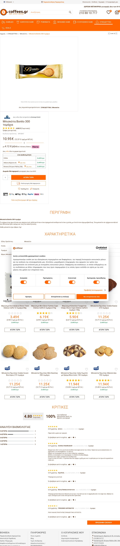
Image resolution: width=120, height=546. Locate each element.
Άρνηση (28, 296)
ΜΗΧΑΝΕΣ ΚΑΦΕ (61, 22)
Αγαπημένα (24, 189)
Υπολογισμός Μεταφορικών (30, 183)
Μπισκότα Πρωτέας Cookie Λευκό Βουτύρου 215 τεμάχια (15, 374)
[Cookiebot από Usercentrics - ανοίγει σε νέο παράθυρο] (97, 248)
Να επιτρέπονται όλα (92, 296)
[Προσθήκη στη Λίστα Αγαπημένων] (27, 302)
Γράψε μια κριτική (9, 130)
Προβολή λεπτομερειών (93, 290)
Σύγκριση (36, 189)
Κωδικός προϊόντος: (10, 134)
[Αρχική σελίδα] (14, 15)
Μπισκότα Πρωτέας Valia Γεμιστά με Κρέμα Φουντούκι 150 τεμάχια (74, 374)
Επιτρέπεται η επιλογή (60, 296)
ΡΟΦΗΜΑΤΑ (43, 22)
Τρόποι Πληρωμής (6, 541)
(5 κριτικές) (25, 128)
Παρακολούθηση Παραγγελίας (53, 2)
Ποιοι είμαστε (35, 536)
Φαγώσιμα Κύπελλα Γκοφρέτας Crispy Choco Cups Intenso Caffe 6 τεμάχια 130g (74, 308)
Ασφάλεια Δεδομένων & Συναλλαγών (13, 543)
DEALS (6, 27)
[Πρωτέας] (6, 368)
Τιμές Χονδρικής (36, 541)
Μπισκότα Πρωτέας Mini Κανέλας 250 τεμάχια (44, 374)
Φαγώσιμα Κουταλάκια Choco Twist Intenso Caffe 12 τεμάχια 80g (15, 307)
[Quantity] (5, 177)
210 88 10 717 (99, 538)
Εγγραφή (101, 2)
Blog (32, 538)
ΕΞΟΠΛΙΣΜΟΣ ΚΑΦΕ (83, 22)
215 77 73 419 (99, 543)
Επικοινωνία (86, 2)
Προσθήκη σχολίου (103, 523)
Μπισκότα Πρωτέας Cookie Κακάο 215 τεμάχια (104, 307)
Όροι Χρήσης (32, 200)
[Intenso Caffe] (6, 301)
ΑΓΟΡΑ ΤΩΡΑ (28, 177)
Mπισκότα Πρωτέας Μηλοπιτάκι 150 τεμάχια (104, 374)
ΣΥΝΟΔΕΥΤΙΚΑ (103, 22)
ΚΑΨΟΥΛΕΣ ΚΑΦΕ (25, 22)
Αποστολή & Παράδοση (8, 538)
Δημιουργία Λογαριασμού (70, 538)
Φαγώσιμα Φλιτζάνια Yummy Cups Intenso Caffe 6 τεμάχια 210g (44, 307)
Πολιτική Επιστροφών (19, 200)
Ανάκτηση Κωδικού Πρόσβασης (72, 541)
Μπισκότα (23, 34)
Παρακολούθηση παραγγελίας (10, 536)
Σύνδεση (94, 2)
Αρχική (2, 34)
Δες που (21, 163)
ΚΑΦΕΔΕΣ (7, 22)
